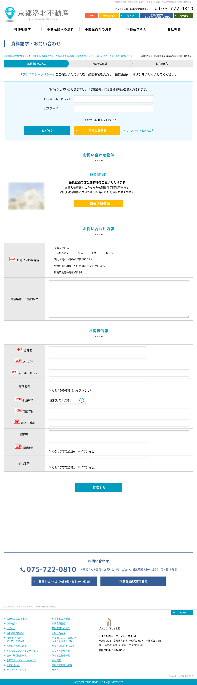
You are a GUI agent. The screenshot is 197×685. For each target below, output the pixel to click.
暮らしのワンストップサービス (22, 601)
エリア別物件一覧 (61, 601)
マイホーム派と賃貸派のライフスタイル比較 (64, 590)
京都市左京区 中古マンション (16, 55)
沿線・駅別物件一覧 (17, 606)
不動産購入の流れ (61, 579)
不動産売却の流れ (15, 584)
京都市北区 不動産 (61, 569)
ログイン (11, 579)
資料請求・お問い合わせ (122, 55)
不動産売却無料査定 (62, 616)
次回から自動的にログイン (97, 120)
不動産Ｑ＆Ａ (58, 584)
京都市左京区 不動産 (17, 569)
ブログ (55, 621)
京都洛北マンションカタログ (21, 611)
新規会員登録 (58, 574)
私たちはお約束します (63, 596)
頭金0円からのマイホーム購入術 (15, 590)
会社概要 (56, 611)
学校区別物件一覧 (61, 606)
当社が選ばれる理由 (17, 596)
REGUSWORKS (187, 626)
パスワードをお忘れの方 (140, 130)
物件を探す (12, 574)
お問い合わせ (13, 616)
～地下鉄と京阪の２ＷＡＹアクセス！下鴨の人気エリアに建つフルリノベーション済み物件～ (70, 55)
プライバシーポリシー (37, 74)
